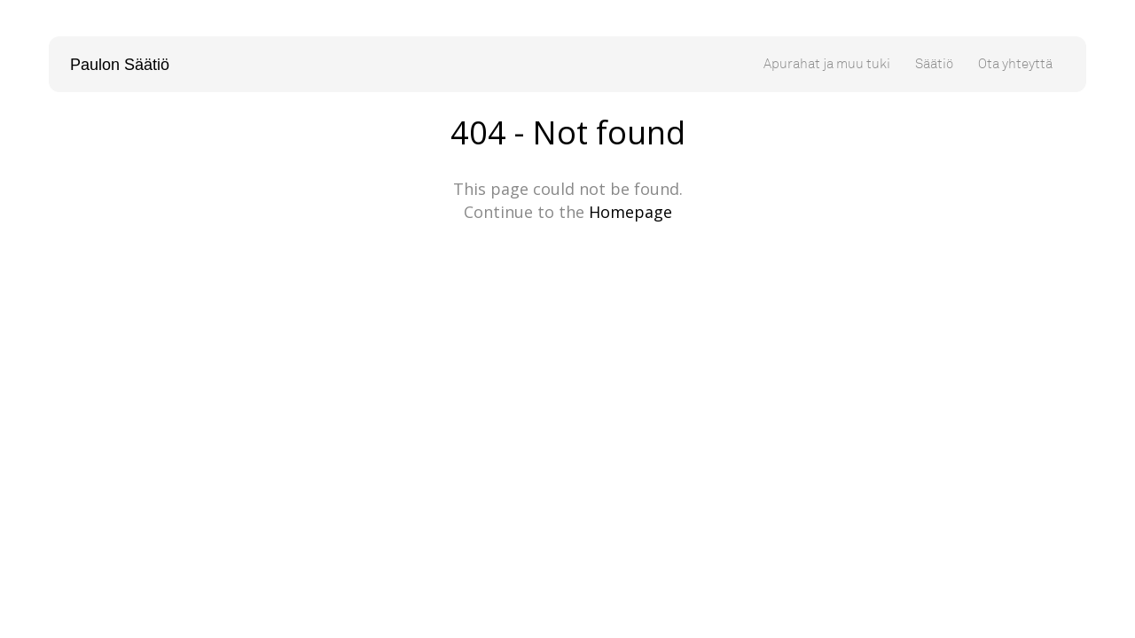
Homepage (630, 211)
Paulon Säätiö (119, 65)
